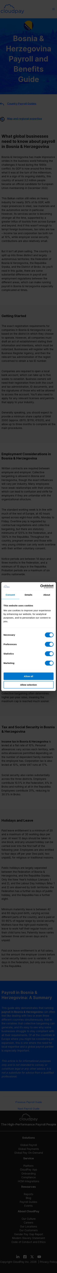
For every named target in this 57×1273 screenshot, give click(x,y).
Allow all (28, 676)
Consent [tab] (10, 594)
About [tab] (46, 594)
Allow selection (28, 684)
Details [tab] (28, 594)
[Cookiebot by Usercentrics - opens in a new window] (41, 586)
